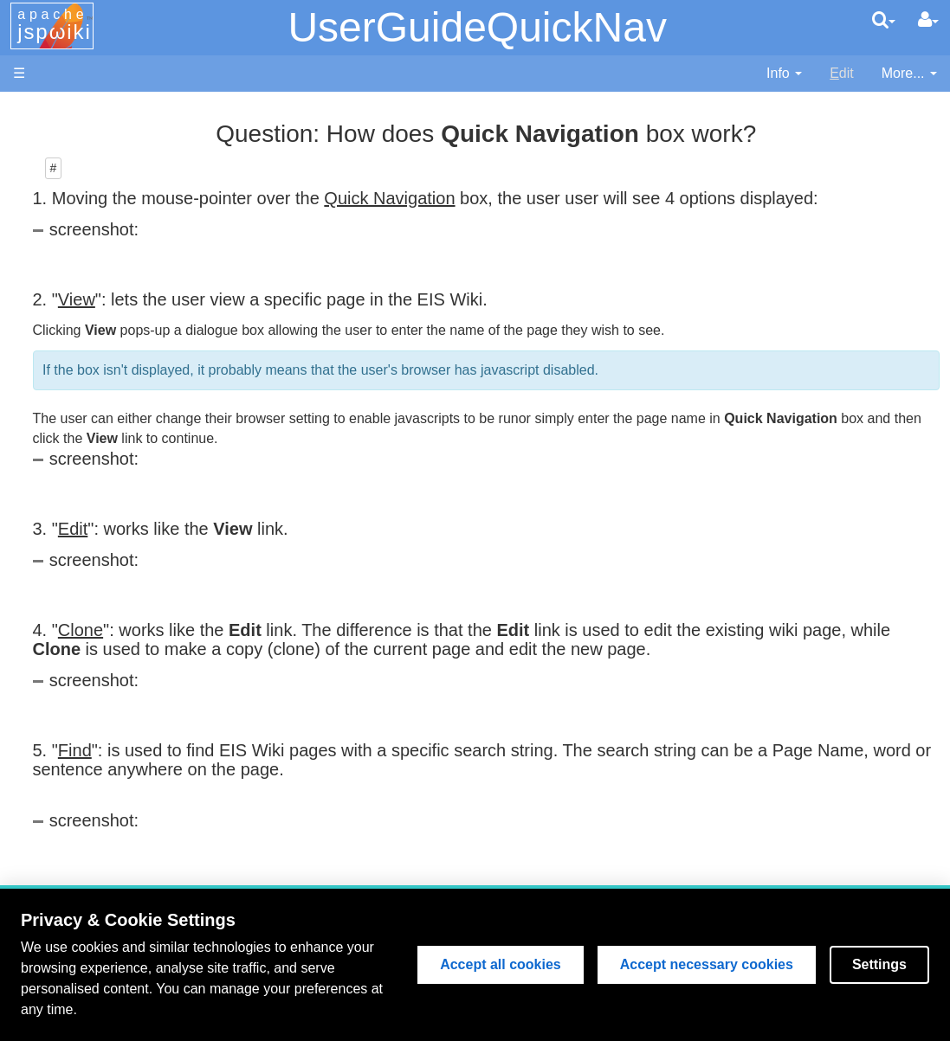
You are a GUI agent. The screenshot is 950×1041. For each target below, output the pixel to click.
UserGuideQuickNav (477, 27)
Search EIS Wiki (114, 523)
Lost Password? (113, 621)
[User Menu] (928, 20)
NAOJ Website (109, 150)
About (82, 846)
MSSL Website (109, 130)
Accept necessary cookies (706, 964)
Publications (101, 405)
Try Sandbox (103, 826)
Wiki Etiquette (106, 807)
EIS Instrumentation (125, 346)
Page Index (99, 562)
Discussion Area (114, 385)
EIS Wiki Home (111, 228)
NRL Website (104, 170)
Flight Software (110, 287)
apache (54, 25)
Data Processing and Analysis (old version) (116, 445)
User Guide (99, 651)
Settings (879, 964)
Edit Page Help (110, 670)
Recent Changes (115, 542)
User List (91, 582)
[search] (884, 20)
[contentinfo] (784, 74)
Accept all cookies (500, 964)
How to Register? (117, 601)
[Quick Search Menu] (884, 20)
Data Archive (103, 365)
